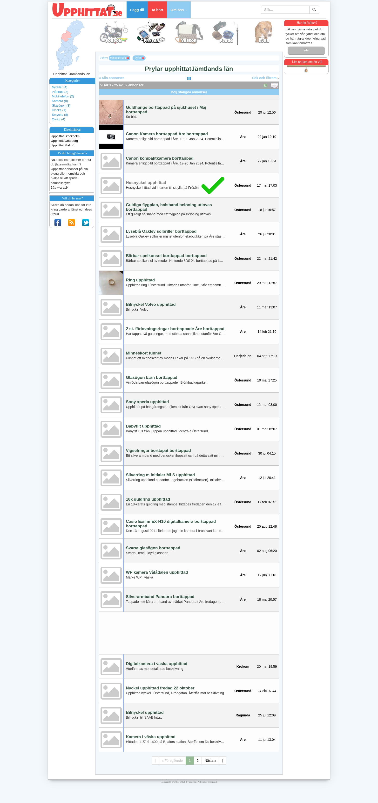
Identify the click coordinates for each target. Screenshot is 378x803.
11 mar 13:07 (267, 307)
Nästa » (210, 760)
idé (306, 50)
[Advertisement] (189, 97)
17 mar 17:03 (267, 185)
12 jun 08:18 (267, 575)
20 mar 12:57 (267, 283)
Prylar (139, 58)
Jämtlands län (119, 58)
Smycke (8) (60, 114)
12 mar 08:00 (267, 405)
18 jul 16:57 (267, 210)
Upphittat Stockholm (65, 136)
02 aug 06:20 (267, 551)
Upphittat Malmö (62, 145)
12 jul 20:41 (267, 478)
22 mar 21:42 (267, 258)
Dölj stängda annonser (189, 92)
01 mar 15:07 (267, 429)
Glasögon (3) (61, 105)
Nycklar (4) (59, 87)
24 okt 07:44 (267, 691)
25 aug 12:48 (267, 526)
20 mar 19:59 (267, 666)
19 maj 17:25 (267, 380)
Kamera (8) (60, 101)
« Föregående (172, 760)
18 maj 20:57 (267, 599)
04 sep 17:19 (267, 356)
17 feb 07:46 (266, 502)
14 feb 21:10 (266, 331)
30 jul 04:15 (267, 453)
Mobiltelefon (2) (63, 96)
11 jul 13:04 (267, 740)
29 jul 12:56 (267, 112)
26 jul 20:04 (267, 234)
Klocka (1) (59, 110)
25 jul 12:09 (267, 715)
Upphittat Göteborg (64, 141)
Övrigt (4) (58, 119)
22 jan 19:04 (267, 161)
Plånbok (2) (60, 92)
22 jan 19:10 (267, 137)
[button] (179, 9)
